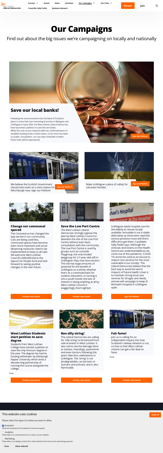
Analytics (9, 432)
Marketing (10, 438)
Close (6, 446)
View (81, 102)
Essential (9, 425)
